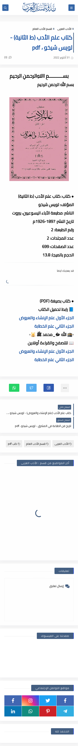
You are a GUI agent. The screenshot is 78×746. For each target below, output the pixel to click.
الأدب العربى (64, 28)
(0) (8, 57)
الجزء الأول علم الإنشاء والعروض (46, 318)
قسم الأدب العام (42, 28)
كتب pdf (14, 443)
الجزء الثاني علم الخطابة (54, 326)
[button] (48, 388)
